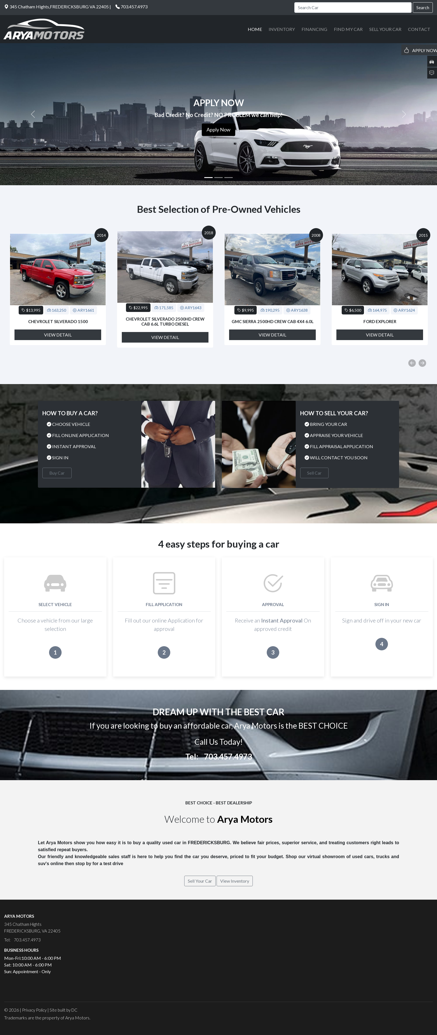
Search (422, 7)
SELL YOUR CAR (385, 29)
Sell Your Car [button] (200, 880)
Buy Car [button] (57, 472)
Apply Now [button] (218, 129)
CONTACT (419, 29)
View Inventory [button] (234, 880)
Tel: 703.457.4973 (218, 756)
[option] (58, 289)
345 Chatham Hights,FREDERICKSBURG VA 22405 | (57, 6)
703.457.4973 (134, 6)
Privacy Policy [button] (34, 1009)
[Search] (353, 7)
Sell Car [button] (314, 472)
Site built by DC (63, 1009)
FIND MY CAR (348, 29)
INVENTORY (282, 29)
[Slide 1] (208, 177)
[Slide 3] (228, 177)
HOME (255, 29)
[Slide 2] (218, 177)
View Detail (58, 334)
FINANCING (314, 29)
